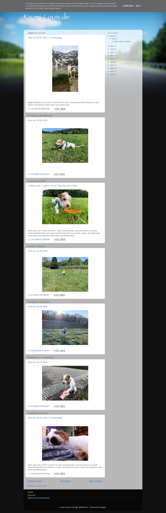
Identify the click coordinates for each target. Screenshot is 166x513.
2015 (112, 71)
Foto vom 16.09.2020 (37, 120)
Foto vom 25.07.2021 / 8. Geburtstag (45, 38)
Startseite (65, 481)
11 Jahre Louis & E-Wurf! (121, 41)
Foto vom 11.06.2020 (37, 251)
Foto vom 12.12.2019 (37, 362)
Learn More (128, 6)
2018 (112, 62)
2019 (112, 59)
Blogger (103, 507)
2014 (112, 75)
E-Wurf (48, 102)
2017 (112, 65)
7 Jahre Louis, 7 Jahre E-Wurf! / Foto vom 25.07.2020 (52, 186)
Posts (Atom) (42, 486)
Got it (138, 6)
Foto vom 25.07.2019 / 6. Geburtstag (45, 418)
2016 (112, 68)
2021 (112, 52)
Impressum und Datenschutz (39, 498)
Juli (113, 39)
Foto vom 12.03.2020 (37, 306)
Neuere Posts (35, 481)
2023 (112, 46)
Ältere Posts (96, 481)
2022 (112, 49)
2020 (112, 56)
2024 (112, 36)
